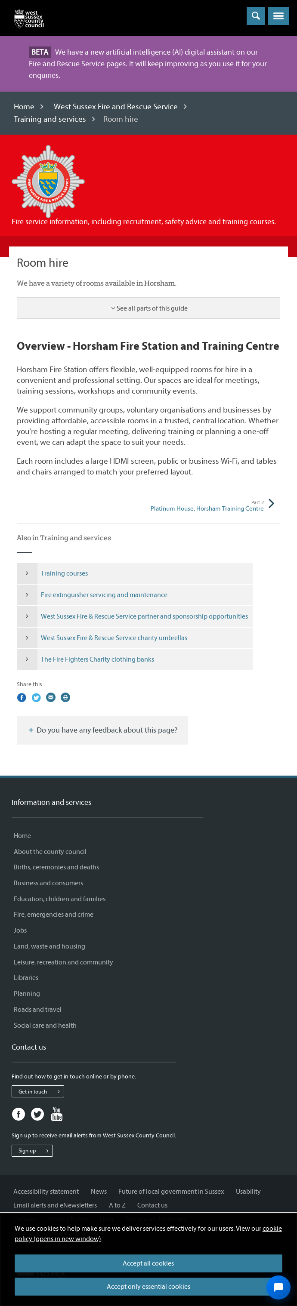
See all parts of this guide (152, 308)
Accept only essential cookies (148, 1287)
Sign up (36, 1150)
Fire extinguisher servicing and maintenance (92, 595)
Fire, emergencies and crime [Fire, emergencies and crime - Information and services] (53, 914)
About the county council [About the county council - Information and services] (50, 852)
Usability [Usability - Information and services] (248, 1191)
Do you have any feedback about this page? (102, 730)
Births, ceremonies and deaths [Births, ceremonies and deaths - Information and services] (56, 867)
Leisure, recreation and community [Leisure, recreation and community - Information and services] (63, 962)
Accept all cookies (148, 1263)
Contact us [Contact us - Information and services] (152, 1205)
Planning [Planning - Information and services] (27, 994)
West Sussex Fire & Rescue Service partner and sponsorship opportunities (132, 616)
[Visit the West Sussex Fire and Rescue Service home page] (48, 181)
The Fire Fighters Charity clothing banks (85, 659)
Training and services (50, 119)
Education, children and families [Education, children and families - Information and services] (59, 899)
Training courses (52, 573)
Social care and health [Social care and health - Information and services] (45, 1025)
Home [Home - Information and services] (22, 836)
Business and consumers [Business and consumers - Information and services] (48, 883)
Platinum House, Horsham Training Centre (206, 506)
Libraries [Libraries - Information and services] (26, 978)
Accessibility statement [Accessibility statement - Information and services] (46, 1191)
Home (24, 106)
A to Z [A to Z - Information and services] (117, 1205)
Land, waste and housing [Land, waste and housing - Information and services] (49, 946)
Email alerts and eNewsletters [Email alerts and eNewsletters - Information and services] (55, 1205)
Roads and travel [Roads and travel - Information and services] (38, 1009)
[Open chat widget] (278, 1287)
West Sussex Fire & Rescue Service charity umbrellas (102, 638)
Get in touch (41, 1091)
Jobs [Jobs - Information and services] (20, 930)
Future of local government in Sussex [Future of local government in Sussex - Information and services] (171, 1191)
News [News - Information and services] (99, 1191)
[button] (278, 16)
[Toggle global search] (256, 16)
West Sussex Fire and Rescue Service (116, 106)
